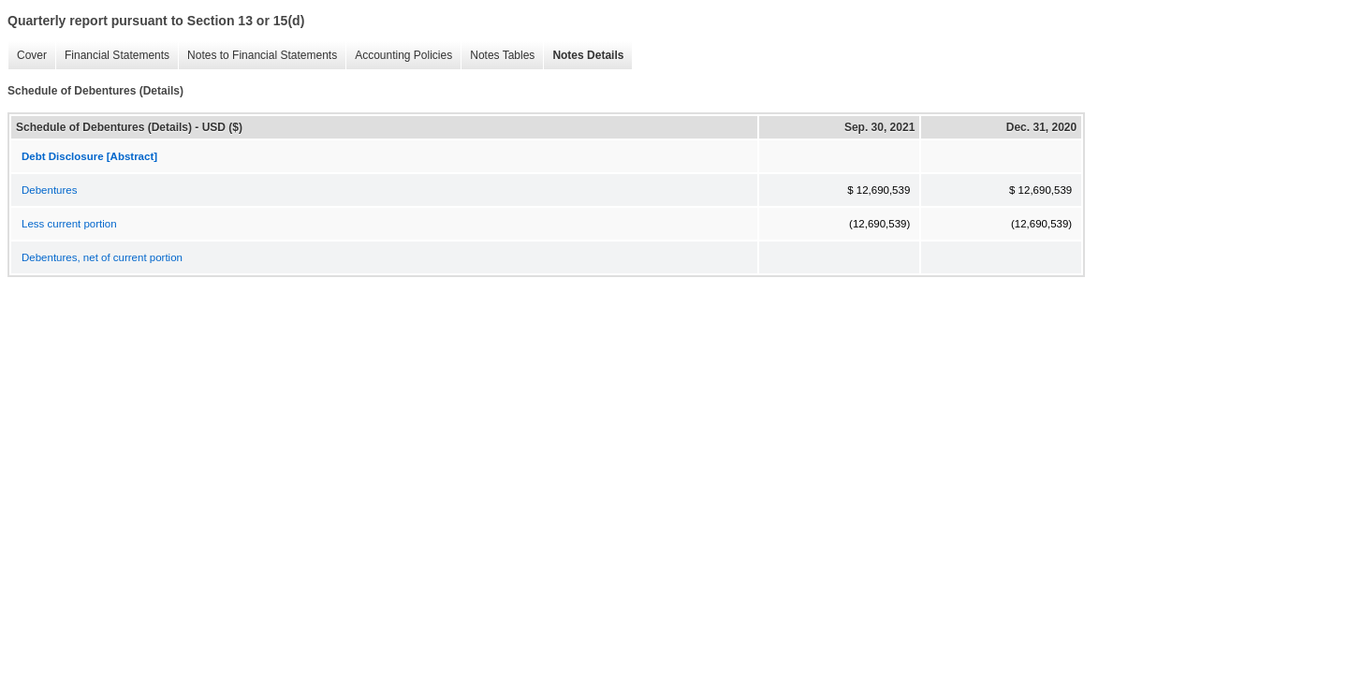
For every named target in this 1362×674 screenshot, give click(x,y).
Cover (27, 56)
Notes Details (583, 56)
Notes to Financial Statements (257, 56)
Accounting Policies (398, 56)
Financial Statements (112, 56)
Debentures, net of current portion (102, 257)
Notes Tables (498, 56)
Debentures (49, 190)
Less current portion (69, 223)
